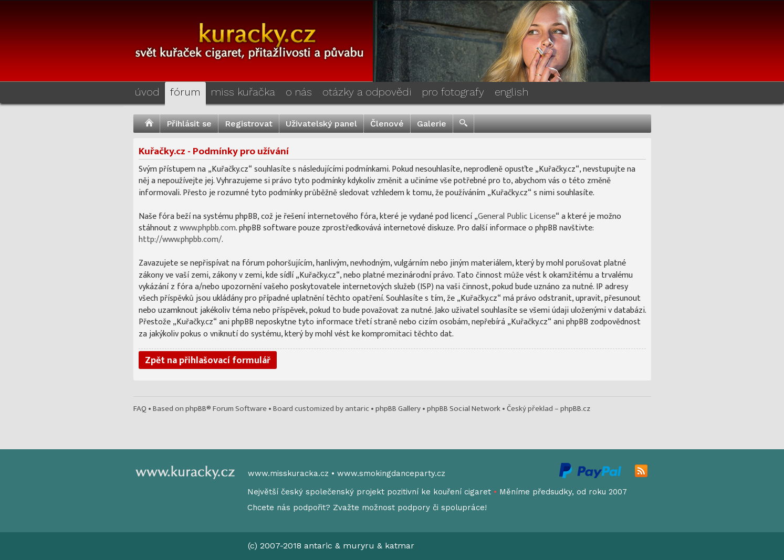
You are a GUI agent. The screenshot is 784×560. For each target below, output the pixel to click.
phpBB (195, 408)
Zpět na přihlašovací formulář (207, 360)
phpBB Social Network (463, 408)
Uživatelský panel (321, 124)
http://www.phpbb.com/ (180, 240)
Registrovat (249, 124)
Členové (387, 124)
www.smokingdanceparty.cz (391, 473)
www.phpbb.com (208, 228)
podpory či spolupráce (441, 507)
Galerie (431, 124)
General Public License (517, 216)
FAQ (140, 408)
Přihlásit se (189, 124)
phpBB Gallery (398, 408)
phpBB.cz (575, 408)
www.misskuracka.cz (288, 473)
